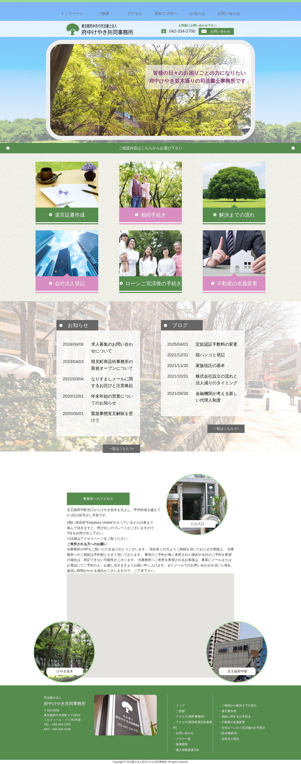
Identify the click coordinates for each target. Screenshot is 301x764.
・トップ (179, 705)
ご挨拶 (103, 13)
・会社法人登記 (229, 738)
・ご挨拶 (179, 711)
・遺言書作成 (227, 711)
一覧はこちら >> (121, 448)
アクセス (134, 13)
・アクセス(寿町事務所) (188, 716)
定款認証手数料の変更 (216, 344)
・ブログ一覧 (182, 738)
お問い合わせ (215, 31)
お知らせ (197, 13)
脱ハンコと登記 (210, 355)
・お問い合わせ (183, 733)
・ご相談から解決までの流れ (238, 705)
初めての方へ (166, 13)
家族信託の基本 (210, 365)
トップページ (72, 13)
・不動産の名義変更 (232, 722)
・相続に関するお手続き (235, 716)
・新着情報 (180, 744)
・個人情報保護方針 (186, 749)
